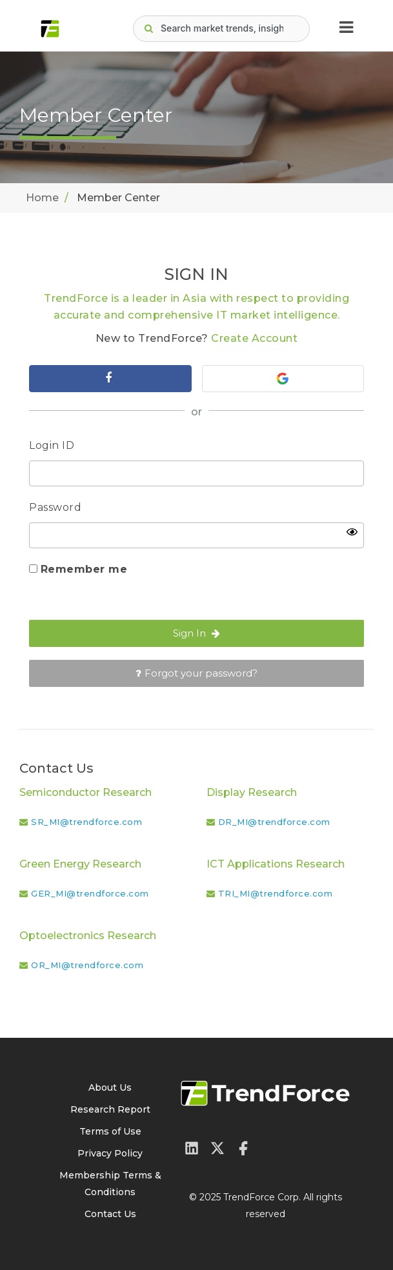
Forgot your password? (196, 673)
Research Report (110, 1109)
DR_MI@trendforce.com (274, 822)
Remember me (84, 569)
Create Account (254, 338)
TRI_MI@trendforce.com (275, 893)
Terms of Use (110, 1131)
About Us (110, 1087)
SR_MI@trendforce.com (86, 822)
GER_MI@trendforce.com (90, 893)
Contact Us (110, 1214)
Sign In (196, 633)
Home (42, 198)
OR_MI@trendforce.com (87, 965)
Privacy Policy (110, 1153)
